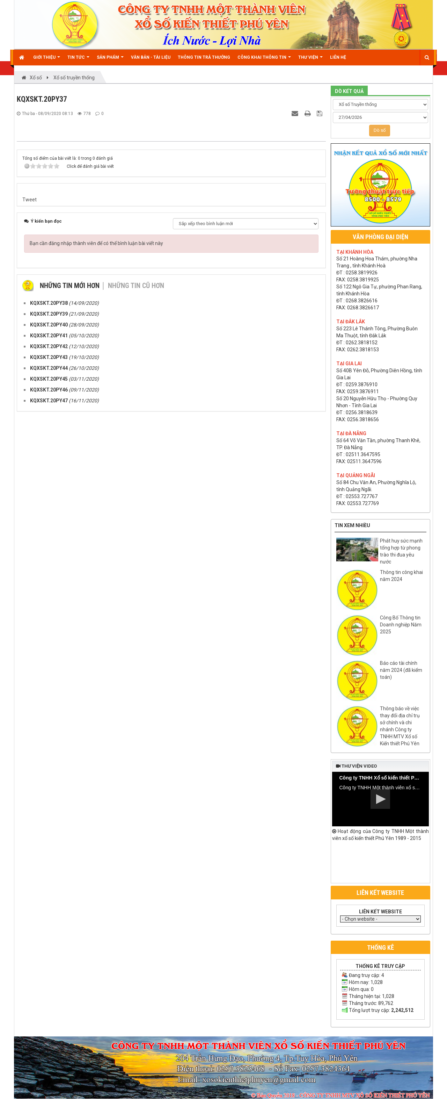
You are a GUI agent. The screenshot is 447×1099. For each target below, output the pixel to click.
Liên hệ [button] (338, 57)
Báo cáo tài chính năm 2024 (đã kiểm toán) (401, 670)
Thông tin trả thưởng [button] (204, 57)
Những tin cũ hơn (136, 864)
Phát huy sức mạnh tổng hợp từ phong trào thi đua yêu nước (401, 551)
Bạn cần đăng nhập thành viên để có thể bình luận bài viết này (96, 822)
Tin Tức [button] (78, 60)
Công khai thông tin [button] (264, 60)
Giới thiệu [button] (46, 60)
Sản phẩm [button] (110, 60)
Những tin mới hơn (70, 864)
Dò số (380, 130)
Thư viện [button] (310, 60)
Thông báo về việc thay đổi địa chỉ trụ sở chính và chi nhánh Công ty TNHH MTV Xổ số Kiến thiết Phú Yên (400, 726)
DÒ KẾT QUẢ (349, 91)
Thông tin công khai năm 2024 (401, 575)
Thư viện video (356, 766)
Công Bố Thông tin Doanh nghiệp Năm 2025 (401, 624)
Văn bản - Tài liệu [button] (150, 57)
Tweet (29, 778)
